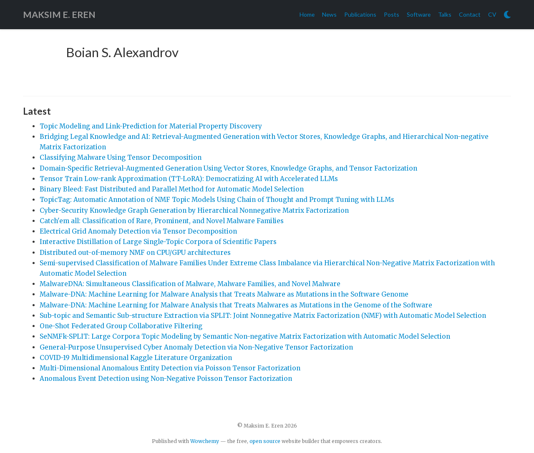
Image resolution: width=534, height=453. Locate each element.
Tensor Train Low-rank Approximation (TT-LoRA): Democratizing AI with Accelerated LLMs (189, 179)
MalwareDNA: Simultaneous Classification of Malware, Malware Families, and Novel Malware (190, 284)
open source (264, 441)
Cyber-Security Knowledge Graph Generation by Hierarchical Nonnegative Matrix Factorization (194, 210)
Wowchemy (204, 441)
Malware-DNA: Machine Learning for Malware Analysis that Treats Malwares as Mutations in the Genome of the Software (236, 305)
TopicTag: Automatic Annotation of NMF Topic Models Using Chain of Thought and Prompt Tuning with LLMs (217, 200)
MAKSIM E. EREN (59, 14)
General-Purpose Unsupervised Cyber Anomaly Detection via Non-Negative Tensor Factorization (196, 347)
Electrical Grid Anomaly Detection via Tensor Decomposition (138, 231)
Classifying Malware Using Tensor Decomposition (121, 157)
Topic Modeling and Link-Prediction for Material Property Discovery (151, 126)
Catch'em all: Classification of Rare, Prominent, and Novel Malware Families (162, 221)
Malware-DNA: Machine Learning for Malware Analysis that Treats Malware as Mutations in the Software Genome (224, 294)
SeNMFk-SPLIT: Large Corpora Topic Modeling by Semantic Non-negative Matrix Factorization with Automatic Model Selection (245, 336)
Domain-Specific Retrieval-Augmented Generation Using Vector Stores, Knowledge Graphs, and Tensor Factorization (228, 168)
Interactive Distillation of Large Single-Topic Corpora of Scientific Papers (158, 242)
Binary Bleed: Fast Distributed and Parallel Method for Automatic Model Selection (172, 189)
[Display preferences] (507, 15)
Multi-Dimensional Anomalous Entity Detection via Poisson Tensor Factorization (170, 368)
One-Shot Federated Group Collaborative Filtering (121, 326)
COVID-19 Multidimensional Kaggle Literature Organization (136, 358)
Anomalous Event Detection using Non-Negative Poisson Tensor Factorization (166, 379)
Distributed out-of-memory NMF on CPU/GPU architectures (135, 253)
